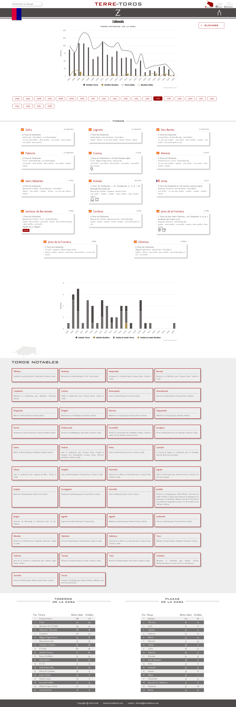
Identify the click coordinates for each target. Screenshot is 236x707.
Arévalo (97, 181)
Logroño (98, 129)
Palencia (30, 153)
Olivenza (143, 242)
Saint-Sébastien (34, 181)
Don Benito (167, 129)
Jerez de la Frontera (172, 211)
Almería (165, 153)
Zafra (28, 129)
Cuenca (97, 153)
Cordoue (98, 211)
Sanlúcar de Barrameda (38, 211)
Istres (164, 181)
